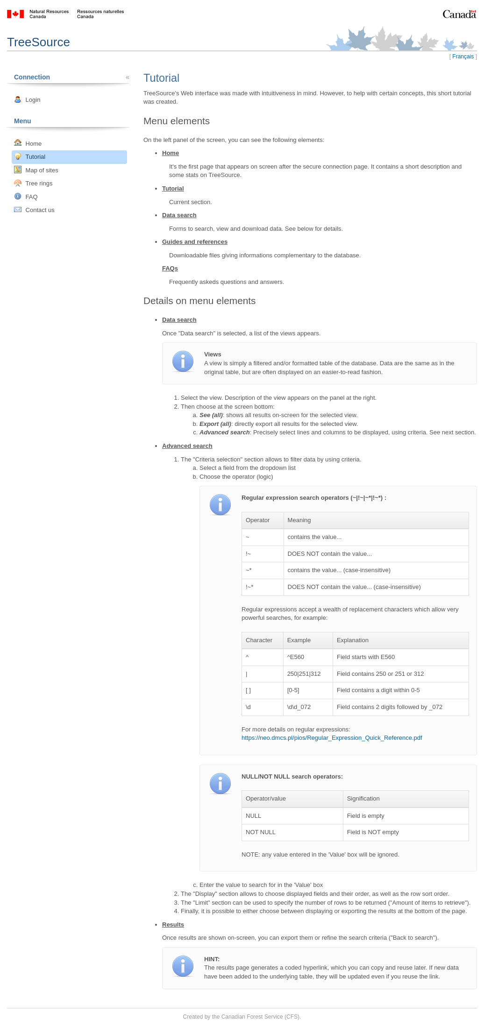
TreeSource (38, 42)
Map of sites (36, 169)
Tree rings (33, 183)
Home (28, 143)
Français (463, 56)
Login (27, 99)
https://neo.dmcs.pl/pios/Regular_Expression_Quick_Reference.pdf (332, 737)
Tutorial (29, 156)
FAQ (26, 196)
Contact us (34, 209)
